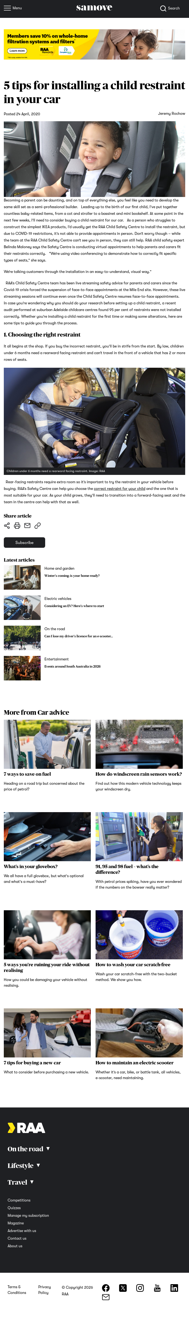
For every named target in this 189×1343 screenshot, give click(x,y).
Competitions (19, 1202)
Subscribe (27, 543)
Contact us (17, 1240)
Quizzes (14, 1209)
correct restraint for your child (119, 489)
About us (15, 1248)
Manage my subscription (28, 1217)
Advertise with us (22, 1232)
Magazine (16, 1225)
